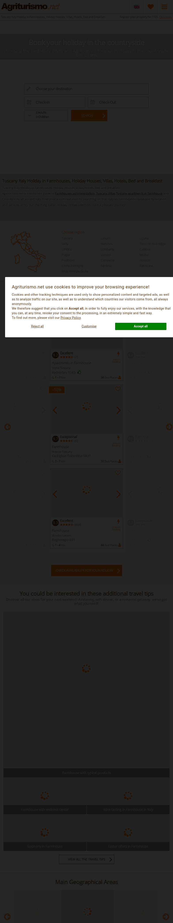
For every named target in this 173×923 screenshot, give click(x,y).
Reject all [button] (37, 326)
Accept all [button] (141, 326)
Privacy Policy (71, 317)
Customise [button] (89, 326)
